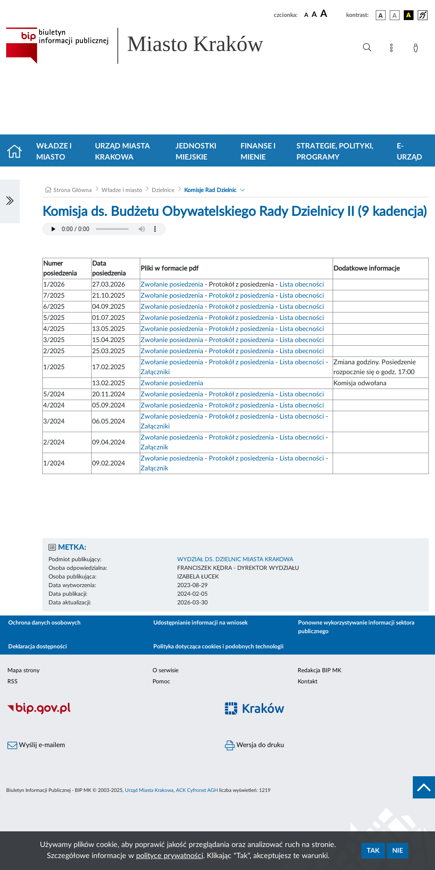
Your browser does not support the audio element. (104, 229)
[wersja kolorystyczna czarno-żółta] (409, 15)
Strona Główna (72, 190)
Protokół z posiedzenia (241, 295)
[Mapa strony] (393, 49)
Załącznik (154, 447)
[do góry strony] (424, 787)
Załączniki (155, 372)
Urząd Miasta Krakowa (122, 152)
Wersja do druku (254, 745)
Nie (397, 850)
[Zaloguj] (417, 49)
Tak (373, 850)
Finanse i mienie (258, 152)
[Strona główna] (18, 152)
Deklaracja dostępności (37, 647)
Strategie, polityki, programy (334, 152)
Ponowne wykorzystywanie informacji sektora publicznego (356, 627)
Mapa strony (23, 670)
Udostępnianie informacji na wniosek (200, 623)
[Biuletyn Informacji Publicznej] (108, 713)
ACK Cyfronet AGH (197, 790)
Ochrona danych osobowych (44, 623)
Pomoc (161, 682)
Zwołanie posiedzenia (172, 284)
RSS (12, 682)
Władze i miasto (54, 152)
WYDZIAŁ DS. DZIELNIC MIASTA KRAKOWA (235, 559)
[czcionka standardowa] (306, 15)
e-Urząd (409, 152)
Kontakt (307, 682)
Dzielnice (163, 190)
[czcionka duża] (332, 14)
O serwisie (165, 670)
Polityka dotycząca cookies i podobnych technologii (218, 647)
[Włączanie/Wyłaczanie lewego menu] (10, 201)
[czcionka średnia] (314, 15)
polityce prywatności (169, 856)
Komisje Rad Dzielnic (210, 190)
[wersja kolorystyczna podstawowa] (381, 15)
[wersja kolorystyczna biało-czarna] (395, 15)
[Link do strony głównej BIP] (146, 46)
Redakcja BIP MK (319, 670)
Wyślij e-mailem (36, 745)
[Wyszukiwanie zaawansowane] (367, 48)
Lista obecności (302, 284)
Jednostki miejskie (196, 152)
